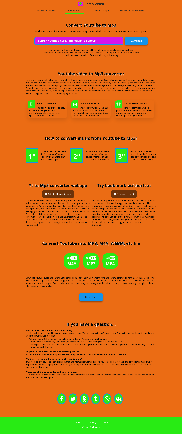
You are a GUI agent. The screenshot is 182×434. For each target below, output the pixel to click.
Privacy (93, 422)
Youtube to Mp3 (74, 10)
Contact (78, 422)
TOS (106, 422)
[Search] (78, 41)
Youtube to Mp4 (101, 10)
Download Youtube (46, 10)
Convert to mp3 (124, 194)
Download (91, 297)
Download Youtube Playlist (132, 10)
